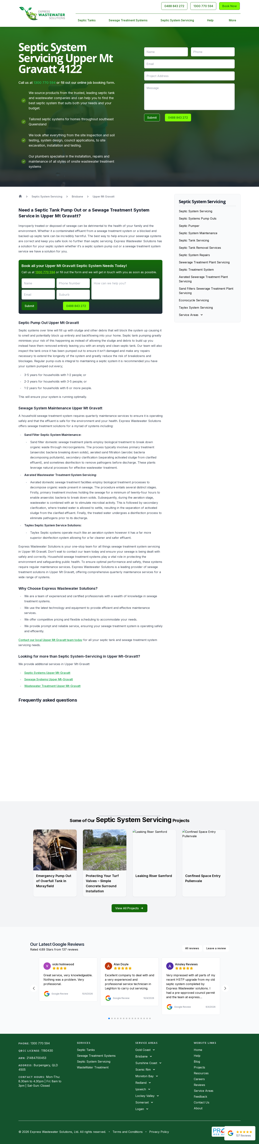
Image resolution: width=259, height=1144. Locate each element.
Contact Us (201, 1102)
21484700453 (36, 1058)
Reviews (199, 1085)
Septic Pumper (189, 226)
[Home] (42, 13)
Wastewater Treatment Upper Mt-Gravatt (52, 686)
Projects (199, 1067)
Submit (152, 117)
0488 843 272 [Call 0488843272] (174, 6)
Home (198, 1050)
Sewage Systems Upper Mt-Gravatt (48, 679)
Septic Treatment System (196, 269)
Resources (201, 1073)
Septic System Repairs (194, 255)
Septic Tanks (87, 20)
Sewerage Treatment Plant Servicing (204, 262)
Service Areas (203, 1091)
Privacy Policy (159, 1132)
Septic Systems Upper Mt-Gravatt (47, 673)
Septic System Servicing (177, 20)
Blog (197, 1061)
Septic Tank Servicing (194, 240)
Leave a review (216, 948)
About (198, 1108)
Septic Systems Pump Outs (197, 218)
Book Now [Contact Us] (229, 6)
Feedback (200, 1096)
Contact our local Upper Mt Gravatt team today (50, 640)
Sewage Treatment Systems (128, 20)
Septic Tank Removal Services (200, 247)
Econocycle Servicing (194, 300)
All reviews (192, 948)
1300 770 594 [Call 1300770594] (203, 6)
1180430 (47, 1050)
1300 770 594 (45, 83)
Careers (199, 1079)
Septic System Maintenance (198, 233)
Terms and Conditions (128, 1132)
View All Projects (129, 908)
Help (210, 20)
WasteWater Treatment (92, 1067)
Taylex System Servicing (196, 307)
